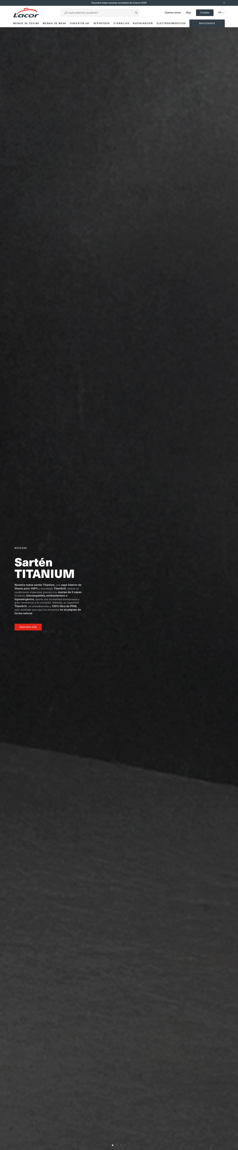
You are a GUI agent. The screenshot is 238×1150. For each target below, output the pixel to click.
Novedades (207, 23)
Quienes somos (173, 12)
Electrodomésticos (171, 23)
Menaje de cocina (26, 23)
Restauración (143, 23)
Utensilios (121, 23)
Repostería (102, 23)
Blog (188, 12)
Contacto (204, 12)
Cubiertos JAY (80, 23)
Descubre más (28, 626)
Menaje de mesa (54, 23)
